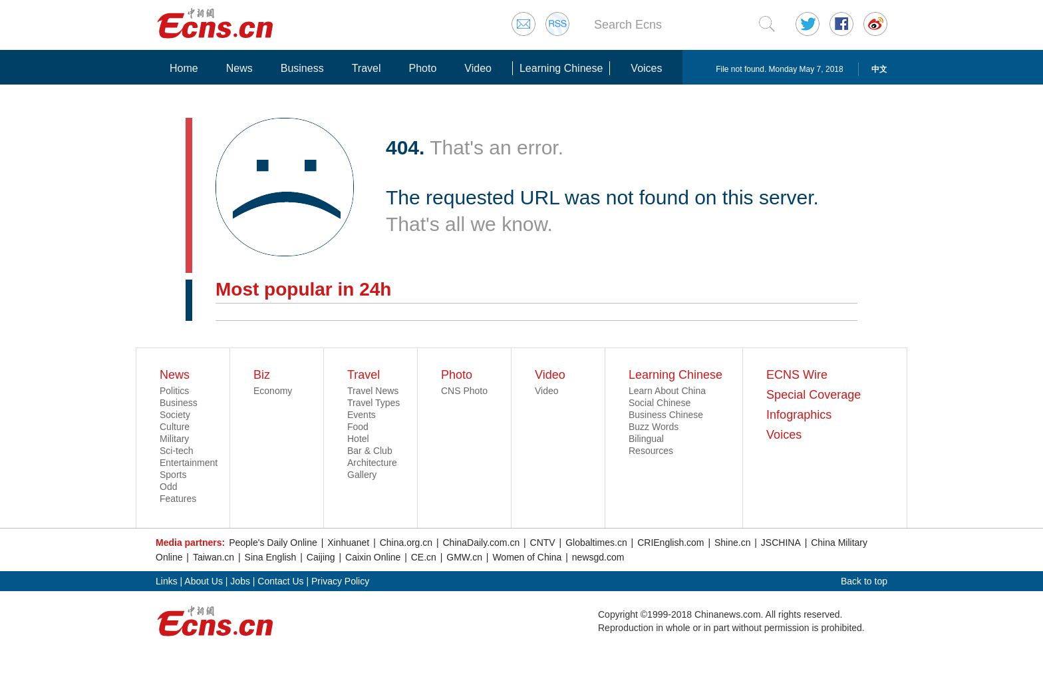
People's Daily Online (273, 542)
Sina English (271, 557)
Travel (366, 68)
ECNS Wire (796, 374)
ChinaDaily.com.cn (481, 542)
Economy (272, 390)
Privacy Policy (340, 581)
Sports (173, 474)
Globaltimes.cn (596, 542)
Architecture (372, 462)
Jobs (240, 581)
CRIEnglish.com (670, 542)
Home (184, 68)
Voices (646, 68)
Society (175, 414)
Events (361, 414)
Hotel (358, 438)
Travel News (372, 390)
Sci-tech (177, 450)
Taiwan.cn (213, 557)
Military (174, 438)
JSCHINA (781, 542)
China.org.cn (406, 542)
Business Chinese (666, 414)
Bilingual (646, 438)
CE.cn (423, 557)
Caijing (321, 557)
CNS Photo (464, 390)
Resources (651, 450)
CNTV (542, 542)
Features (178, 498)
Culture (175, 426)
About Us (203, 581)
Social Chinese (659, 402)
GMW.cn (464, 557)
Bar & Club (369, 450)
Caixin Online (372, 557)
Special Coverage (813, 394)
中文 (879, 69)
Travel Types (373, 402)
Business (302, 68)
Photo (422, 68)
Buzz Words (653, 426)
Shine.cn (732, 542)
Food (358, 426)
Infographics (798, 414)
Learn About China (667, 390)
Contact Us (280, 581)
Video (478, 68)
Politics (174, 390)
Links (167, 581)
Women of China (526, 557)
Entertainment (189, 462)
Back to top (864, 581)
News (239, 68)
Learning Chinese (561, 68)
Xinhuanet (348, 542)
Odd (168, 486)
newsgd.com (598, 557)
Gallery (361, 474)
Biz (261, 374)
